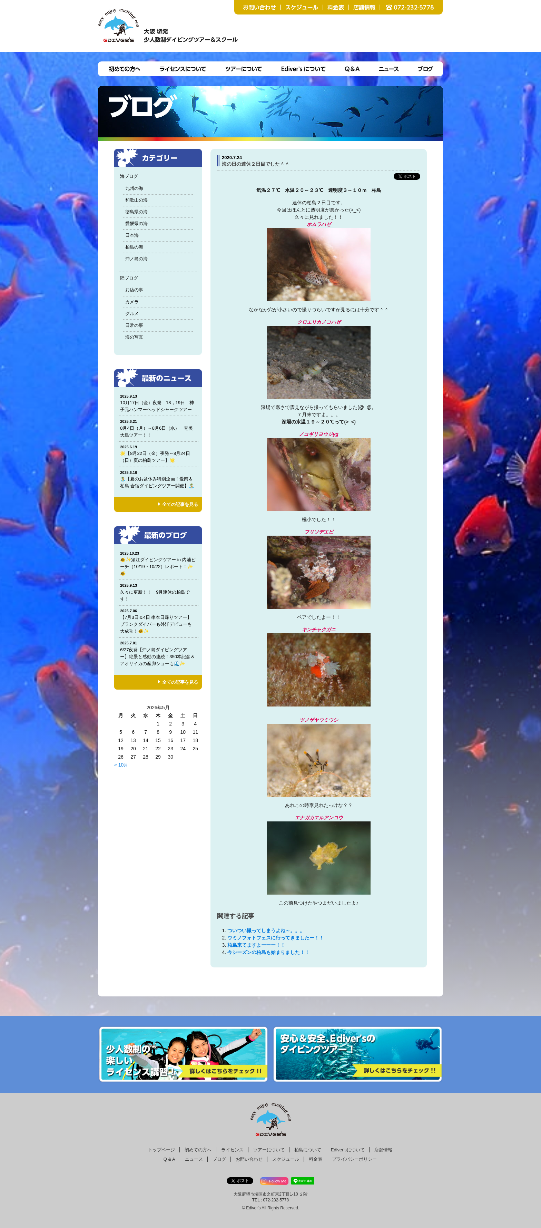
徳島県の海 (136, 211)
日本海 (132, 235)
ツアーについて (269, 1149)
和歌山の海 (136, 200)
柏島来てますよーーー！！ (256, 945)
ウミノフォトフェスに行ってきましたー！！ (275, 938)
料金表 (315, 1159)
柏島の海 (134, 247)
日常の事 (134, 325)
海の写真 (134, 337)
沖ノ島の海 (136, 258)
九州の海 (134, 188)
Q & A (169, 1159)
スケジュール (285, 1159)
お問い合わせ (249, 1159)
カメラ (132, 301)
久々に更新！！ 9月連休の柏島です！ (158, 592)
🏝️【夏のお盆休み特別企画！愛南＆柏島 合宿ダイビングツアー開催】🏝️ (158, 479)
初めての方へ (198, 1149)
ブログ (219, 1159)
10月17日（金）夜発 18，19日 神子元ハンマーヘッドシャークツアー (158, 402)
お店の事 (134, 289)
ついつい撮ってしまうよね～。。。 (266, 930)
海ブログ (129, 176)
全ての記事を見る (180, 504)
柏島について (307, 1149)
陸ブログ (129, 278)
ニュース (194, 1159)
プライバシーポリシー (354, 1159)
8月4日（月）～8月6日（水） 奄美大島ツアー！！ (158, 428)
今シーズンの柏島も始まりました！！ (268, 952)
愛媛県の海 (136, 223)
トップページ (161, 1149)
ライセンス (232, 1149)
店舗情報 (383, 1149)
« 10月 (121, 765)
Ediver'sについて (348, 1149)
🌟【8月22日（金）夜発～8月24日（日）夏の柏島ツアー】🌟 (158, 453)
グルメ (132, 313)
